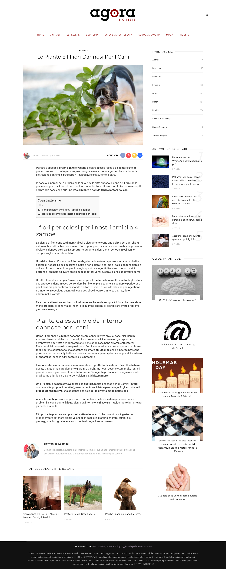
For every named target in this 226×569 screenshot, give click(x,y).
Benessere (73, 35)
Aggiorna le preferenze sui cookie (137, 546)
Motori (177, 102)
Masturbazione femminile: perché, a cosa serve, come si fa (187, 220)
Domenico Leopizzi (40, 155)
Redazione (79, 546)
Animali (55, 35)
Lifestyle (177, 85)
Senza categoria (177, 135)
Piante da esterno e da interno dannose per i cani (68, 213)
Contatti (89, 546)
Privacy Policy (100, 546)
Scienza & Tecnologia (118, 35)
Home (40, 35)
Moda (169, 35)
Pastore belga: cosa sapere (79, 514)
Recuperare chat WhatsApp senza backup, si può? (187, 161)
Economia (92, 35)
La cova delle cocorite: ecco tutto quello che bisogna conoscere (184, 200)
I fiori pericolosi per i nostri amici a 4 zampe (65, 209)
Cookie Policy (114, 546)
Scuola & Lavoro (149, 35)
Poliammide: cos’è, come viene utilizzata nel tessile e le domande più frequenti (187, 180)
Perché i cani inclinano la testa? (123, 514)
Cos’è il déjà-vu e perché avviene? (177, 300)
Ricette (184, 35)
